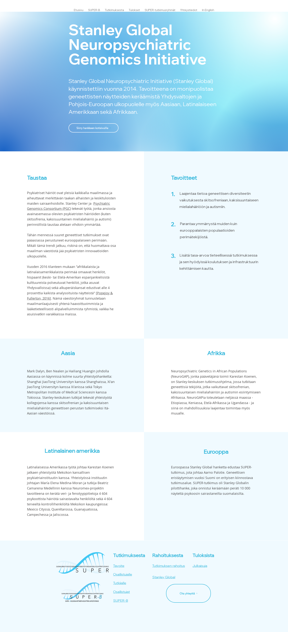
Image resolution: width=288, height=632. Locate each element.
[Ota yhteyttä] (188, 593)
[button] (114, 8)
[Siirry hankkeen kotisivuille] (93, 127)
